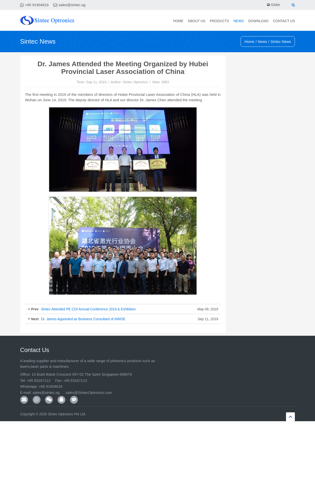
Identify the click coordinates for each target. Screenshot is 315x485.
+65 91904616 (37, 5)
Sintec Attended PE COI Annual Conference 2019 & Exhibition (88, 309)
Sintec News (281, 41)
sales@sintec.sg (71, 5)
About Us (196, 21)
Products (219, 21)
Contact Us (284, 21)
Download (258, 21)
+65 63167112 (38, 380)
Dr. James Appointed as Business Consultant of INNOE (83, 319)
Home (178, 21)
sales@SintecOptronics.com (89, 392)
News (238, 21)
